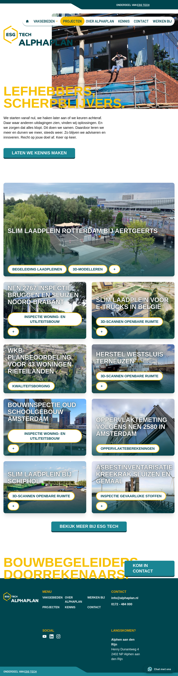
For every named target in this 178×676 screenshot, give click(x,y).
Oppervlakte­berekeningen (128, 448)
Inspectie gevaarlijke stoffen (131, 496)
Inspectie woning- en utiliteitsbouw (44, 319)
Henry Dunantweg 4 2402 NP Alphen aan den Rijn (125, 649)
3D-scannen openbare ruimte (129, 322)
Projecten (72, 21)
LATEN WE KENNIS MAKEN (39, 152)
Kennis (124, 21)
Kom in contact (143, 568)
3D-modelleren (88, 269)
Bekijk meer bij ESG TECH (89, 526)
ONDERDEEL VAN (132, 4)
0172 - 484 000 (121, 604)
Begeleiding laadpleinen (37, 269)
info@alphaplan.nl (124, 598)
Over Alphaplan (100, 21)
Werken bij (162, 21)
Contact (141, 21)
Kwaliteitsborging (31, 386)
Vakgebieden (52, 597)
